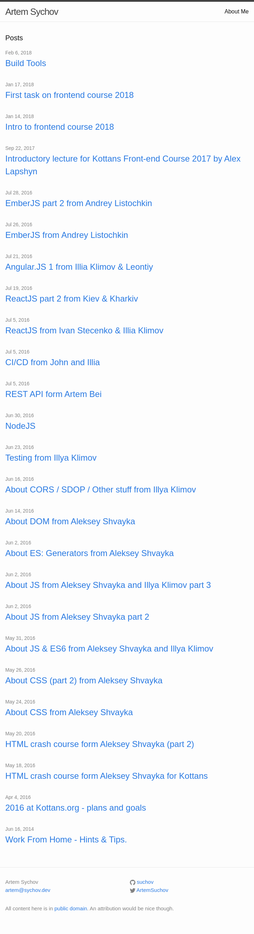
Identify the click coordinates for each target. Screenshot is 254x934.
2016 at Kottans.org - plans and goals (75, 807)
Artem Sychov (31, 11)
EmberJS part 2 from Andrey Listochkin (78, 203)
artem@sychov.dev (27, 890)
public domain (70, 908)
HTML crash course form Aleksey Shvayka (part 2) (99, 744)
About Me (237, 11)
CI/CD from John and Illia (52, 362)
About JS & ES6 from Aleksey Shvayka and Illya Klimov (109, 648)
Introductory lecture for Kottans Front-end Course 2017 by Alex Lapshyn (123, 165)
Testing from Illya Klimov (51, 457)
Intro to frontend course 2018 (59, 127)
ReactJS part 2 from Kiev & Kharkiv (71, 298)
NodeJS (20, 426)
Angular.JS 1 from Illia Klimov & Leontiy (79, 267)
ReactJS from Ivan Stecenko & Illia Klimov (84, 330)
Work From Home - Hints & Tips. (66, 839)
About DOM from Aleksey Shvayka (70, 521)
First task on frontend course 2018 (69, 95)
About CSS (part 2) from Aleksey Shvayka (84, 680)
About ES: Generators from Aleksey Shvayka (89, 553)
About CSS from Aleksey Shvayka (69, 712)
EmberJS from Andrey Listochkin (66, 235)
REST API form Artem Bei (53, 394)
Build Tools (25, 63)
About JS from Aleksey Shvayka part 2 (77, 616)
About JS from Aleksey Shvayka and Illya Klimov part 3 (108, 585)
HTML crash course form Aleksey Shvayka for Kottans (106, 776)
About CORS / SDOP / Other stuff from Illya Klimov (100, 489)
